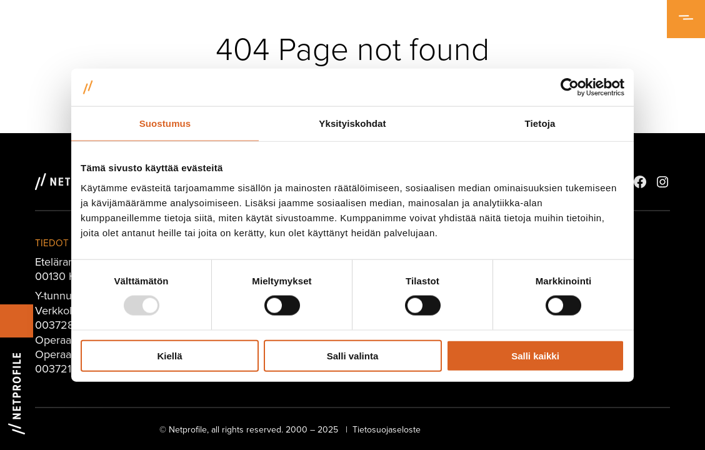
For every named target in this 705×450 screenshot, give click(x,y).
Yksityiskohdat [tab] (352, 123)
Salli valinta (353, 355)
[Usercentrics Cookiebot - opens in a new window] (569, 87)
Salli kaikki (535, 355)
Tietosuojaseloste (386, 429)
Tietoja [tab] (540, 123)
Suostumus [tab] (165, 123)
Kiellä (169, 355)
